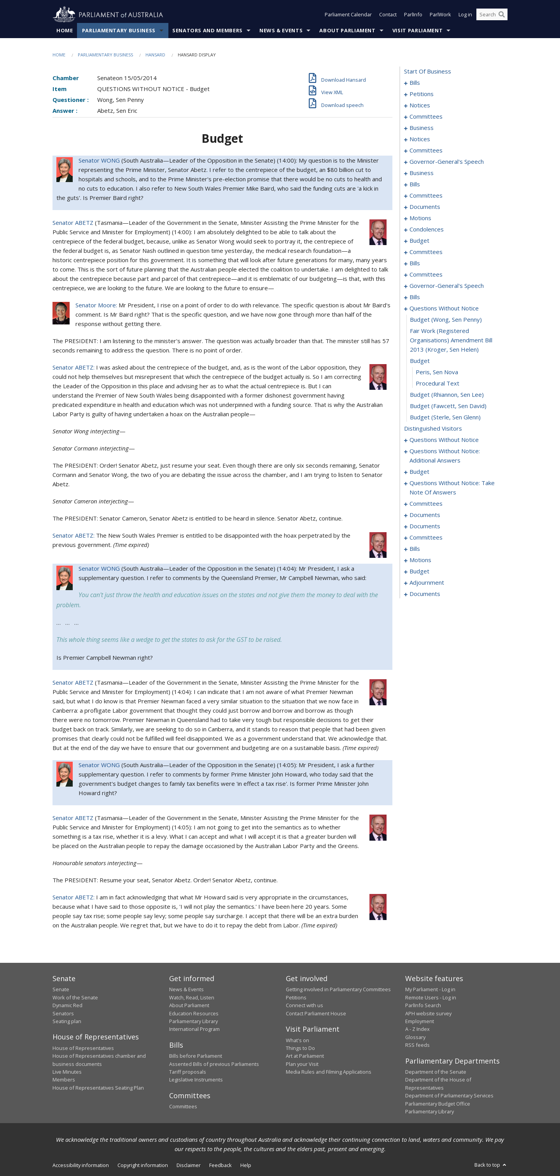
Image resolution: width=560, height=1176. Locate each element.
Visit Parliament (417, 30)
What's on (297, 1040)
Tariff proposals (187, 1072)
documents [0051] (425, 207)
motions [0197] (420, 560)
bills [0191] (415, 549)
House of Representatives (83, 1048)
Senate (60, 989)
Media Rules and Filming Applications (328, 1072)
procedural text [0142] (437, 383)
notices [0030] (420, 139)
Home (64, 30)
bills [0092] (415, 297)
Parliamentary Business (119, 30)
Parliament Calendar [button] (348, 14)
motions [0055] (420, 218)
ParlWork (440, 14)
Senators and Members (207, 30)
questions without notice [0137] (444, 308)
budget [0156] (419, 472)
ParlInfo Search (423, 1005)
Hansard (155, 55)
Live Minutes (67, 1072)
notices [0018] (420, 105)
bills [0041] (415, 184)
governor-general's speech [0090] (447, 286)
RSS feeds (417, 1045)
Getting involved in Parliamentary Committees (338, 989)
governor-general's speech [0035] (447, 162)
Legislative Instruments (196, 1079)
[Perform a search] (502, 15)
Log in (465, 14)
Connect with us (304, 1005)
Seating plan (66, 1021)
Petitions (296, 997)
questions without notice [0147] (444, 440)
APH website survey (428, 1013)
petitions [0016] (422, 94)
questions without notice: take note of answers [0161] (452, 487)
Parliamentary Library (193, 1021)
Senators (63, 1013)
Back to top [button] (491, 1165)
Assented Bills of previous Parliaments (214, 1063)
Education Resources (194, 1013)
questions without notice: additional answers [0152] (445, 455)
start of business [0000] (427, 71)
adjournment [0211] (427, 583)
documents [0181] (425, 515)
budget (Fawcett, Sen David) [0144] (448, 406)
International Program (194, 1029)
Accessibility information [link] (80, 1165)
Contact (388, 14)
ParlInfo (413, 14)
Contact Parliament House (316, 1013)
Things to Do (300, 1048)
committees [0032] (426, 150)
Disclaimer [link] (189, 1165)
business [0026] (422, 128)
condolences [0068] (427, 229)
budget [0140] (420, 361)
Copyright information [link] (142, 1165)
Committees (183, 1106)
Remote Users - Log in (430, 997)
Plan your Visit (302, 1063)
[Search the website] (492, 15)
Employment (419, 1021)
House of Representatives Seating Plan (98, 1088)
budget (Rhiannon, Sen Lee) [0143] (447, 395)
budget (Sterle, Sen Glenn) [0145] (445, 417)
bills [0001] (415, 83)
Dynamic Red (67, 1005)
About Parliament (347, 30)
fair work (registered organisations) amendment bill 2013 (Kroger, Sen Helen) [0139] (451, 340)
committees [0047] (426, 196)
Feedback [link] (220, 1165)
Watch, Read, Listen (191, 997)
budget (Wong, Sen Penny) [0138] (446, 320)
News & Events (281, 30)
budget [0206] (419, 571)
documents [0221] (425, 594)
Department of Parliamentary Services (449, 1095)
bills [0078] (415, 263)
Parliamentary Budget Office (437, 1103)
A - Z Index (417, 1029)
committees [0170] (426, 504)
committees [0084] (426, 275)
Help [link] (245, 1165)
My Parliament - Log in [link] (430, 989)
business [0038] (422, 173)
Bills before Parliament (195, 1056)
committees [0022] (426, 117)
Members (63, 1079)
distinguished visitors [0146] (433, 429)
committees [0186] (426, 538)
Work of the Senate (75, 997)
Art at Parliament (305, 1056)
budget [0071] (419, 241)
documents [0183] (425, 526)
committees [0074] (426, 252)
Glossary (415, 1037)
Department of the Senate (435, 1072)
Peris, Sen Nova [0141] (437, 372)
